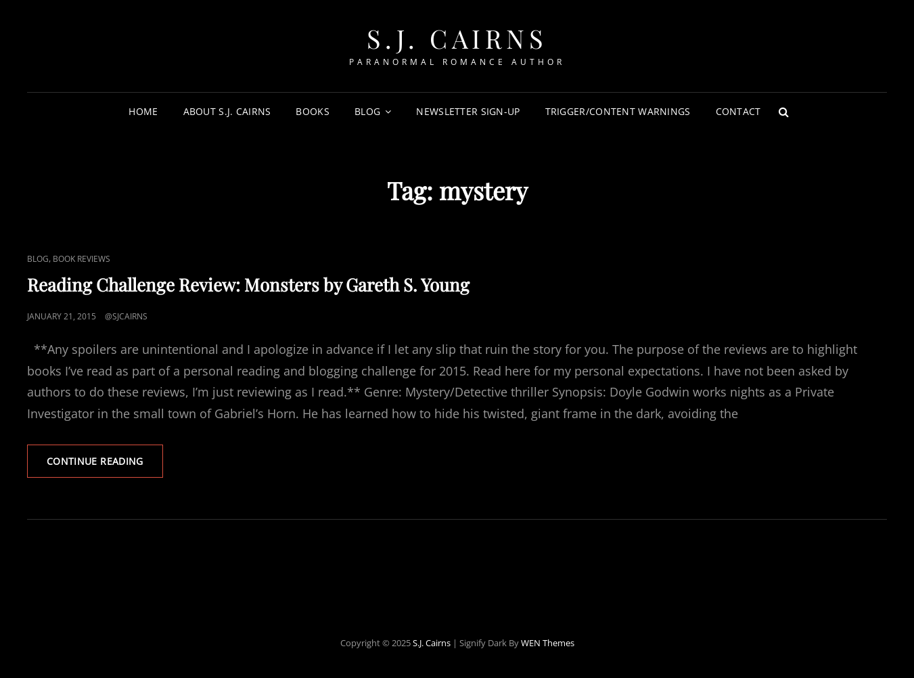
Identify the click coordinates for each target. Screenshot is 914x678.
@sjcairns (126, 316)
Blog (367, 111)
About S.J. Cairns (227, 111)
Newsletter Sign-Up (468, 111)
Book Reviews (81, 259)
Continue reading (105, 465)
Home (143, 111)
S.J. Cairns (457, 38)
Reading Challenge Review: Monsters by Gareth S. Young (248, 284)
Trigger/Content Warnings (618, 111)
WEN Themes (547, 643)
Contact (738, 111)
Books (312, 111)
